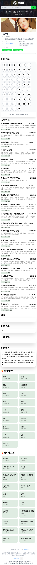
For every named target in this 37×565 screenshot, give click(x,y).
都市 (31, 43)
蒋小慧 (9, 43)
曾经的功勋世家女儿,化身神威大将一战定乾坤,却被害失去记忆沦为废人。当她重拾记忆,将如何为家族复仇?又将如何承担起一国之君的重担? (18, 172)
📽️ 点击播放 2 (18, 50)
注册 (20, 15)
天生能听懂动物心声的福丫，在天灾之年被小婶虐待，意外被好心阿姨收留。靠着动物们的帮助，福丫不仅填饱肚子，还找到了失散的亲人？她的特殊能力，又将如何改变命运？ (18, 217)
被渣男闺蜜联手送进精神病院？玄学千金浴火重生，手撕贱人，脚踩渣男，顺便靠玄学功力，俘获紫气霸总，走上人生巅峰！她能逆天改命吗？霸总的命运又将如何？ (18, 207)
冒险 (10, 12)
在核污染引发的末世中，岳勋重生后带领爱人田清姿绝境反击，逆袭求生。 (18, 136)
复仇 (9, 129)
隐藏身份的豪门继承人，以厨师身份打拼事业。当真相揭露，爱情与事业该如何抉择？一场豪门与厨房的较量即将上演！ (18, 279)
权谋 (9, 174)
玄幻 (27, 12)
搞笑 (14, 12)
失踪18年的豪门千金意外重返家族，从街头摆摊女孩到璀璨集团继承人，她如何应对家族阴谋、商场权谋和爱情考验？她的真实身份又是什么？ (18, 126)
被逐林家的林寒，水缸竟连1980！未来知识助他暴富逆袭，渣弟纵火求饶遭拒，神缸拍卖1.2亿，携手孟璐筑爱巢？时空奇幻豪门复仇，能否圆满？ (18, 252)
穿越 (9, 255)
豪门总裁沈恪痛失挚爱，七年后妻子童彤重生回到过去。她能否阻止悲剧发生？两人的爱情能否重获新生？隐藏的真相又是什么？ (18, 162)
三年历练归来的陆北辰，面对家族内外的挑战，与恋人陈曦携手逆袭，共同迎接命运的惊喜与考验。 (18, 234)
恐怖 (18, 12)
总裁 (32, 563)
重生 (24, 43)
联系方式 (13, 561)
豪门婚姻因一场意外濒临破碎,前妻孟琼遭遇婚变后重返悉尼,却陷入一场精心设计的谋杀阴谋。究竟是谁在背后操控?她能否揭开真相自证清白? (18, 288)
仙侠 (2, 201)
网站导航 (26, 549)
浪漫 (21, 45)
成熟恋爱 (25, 45)
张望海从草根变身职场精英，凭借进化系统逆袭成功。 (16, 144)
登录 (16, 15)
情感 (9, 156)
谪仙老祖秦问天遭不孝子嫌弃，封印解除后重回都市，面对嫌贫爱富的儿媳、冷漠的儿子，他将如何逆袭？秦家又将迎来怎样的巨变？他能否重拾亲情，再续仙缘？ (18, 198)
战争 (6, 174)
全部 (5, 12)
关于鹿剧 (8, 561)
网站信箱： (18, 558)
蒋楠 (12, 43)
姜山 (7, 43)
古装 (2, 174)
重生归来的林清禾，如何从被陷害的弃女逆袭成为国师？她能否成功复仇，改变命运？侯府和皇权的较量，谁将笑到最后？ (18, 262)
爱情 (9, 139)
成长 (6, 220)
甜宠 (9, 227)
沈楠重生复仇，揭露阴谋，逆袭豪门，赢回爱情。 (14, 180)
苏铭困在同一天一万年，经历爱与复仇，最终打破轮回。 (16, 270)
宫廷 (22, 563)
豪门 (2, 129)
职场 (2, 282)
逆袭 (28, 43)
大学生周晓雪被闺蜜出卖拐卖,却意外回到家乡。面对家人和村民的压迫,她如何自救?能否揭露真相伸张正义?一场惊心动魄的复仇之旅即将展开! (18, 298)
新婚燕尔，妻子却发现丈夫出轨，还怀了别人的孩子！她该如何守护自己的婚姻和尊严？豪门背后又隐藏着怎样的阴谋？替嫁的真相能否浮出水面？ (18, 153)
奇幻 (22, 12)
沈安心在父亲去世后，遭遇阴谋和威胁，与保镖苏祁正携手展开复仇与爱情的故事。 (18, 188)
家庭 (31, 12)
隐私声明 (18, 561)
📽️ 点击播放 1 (7, 50)
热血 (9, 246)
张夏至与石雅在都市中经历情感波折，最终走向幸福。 (16, 225)
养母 (11, 310)
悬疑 (6, 291)
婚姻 (6, 156)
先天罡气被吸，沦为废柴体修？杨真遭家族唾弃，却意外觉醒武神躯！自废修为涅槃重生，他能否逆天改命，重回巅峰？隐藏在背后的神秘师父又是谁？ (18, 243)
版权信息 (23, 561)
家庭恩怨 (7, 310)
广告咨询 (28, 561)
